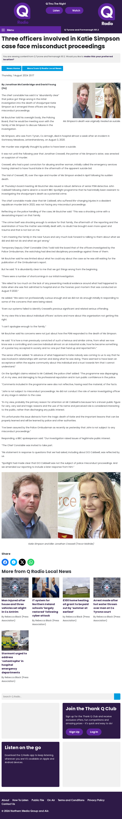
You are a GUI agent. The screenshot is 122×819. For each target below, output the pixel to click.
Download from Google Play (17, 779)
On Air (51, 800)
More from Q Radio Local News (44, 68)
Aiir (46, 811)
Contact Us (8, 804)
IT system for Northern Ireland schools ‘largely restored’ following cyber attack (45, 597)
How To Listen (20, 800)
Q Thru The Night (56, 3)
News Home (13, 68)
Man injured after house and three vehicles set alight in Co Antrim (15, 595)
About (5, 800)
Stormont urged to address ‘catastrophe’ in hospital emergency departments (15, 652)
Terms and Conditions (71, 800)
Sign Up (74, 732)
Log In (94, 732)
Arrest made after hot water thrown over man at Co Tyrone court (106, 595)
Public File (38, 800)
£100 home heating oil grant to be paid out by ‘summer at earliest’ (76, 595)
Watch (74, 10)
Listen (54, 10)
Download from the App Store (17, 771)
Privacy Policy (96, 800)
